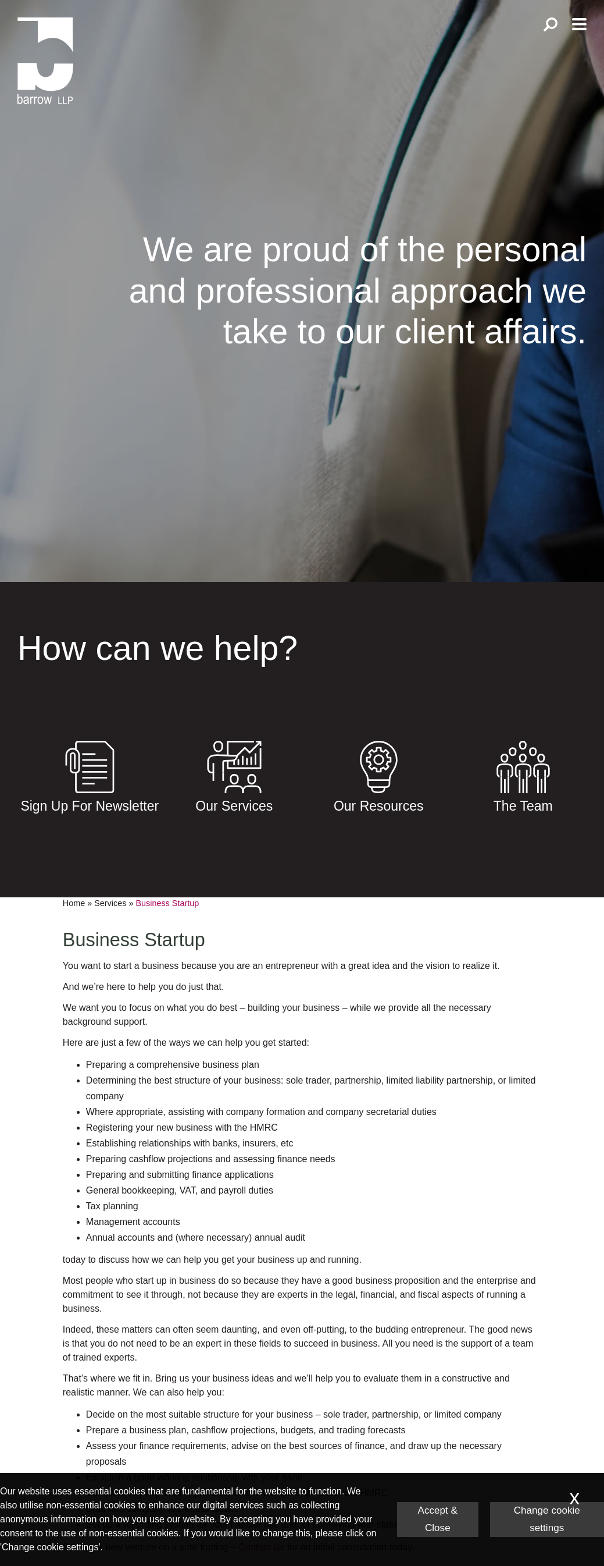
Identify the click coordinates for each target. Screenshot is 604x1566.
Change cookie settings (547, 1519)
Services (110, 903)
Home (74, 903)
